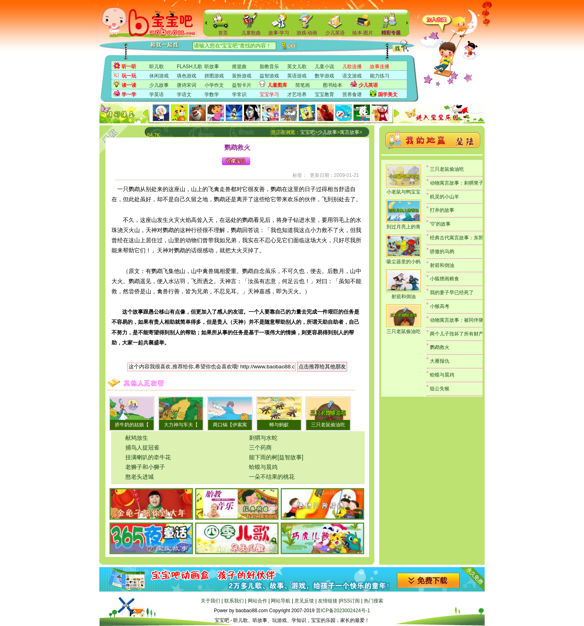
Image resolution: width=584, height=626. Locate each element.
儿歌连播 (352, 66)
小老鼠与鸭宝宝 (403, 192)
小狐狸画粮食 (444, 279)
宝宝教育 (324, 94)
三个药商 (260, 447)
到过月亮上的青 (403, 227)
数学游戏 (324, 76)
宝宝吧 (307, 132)
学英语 (156, 94)
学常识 (239, 94)
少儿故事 (159, 85)
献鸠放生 (136, 438)
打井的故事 (442, 210)
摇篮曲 (239, 66)
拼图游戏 (214, 76)
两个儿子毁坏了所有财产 (456, 334)
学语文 (184, 94)
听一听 (129, 66)
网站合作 (257, 601)
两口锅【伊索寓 (230, 425)
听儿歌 (156, 66)
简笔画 (302, 85)
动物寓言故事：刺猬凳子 (456, 183)
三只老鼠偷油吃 (328, 425)
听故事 (211, 66)
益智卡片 (241, 85)
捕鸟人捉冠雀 (142, 447)
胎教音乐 (269, 66)
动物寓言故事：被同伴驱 (456, 320)
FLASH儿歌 (189, 66)
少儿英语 (335, 33)
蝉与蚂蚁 (279, 425)
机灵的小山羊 (444, 197)
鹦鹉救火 (439, 347)
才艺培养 (297, 94)
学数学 (211, 94)
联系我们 (234, 601)
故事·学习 (278, 33)
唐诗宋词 (186, 85)
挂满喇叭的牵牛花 (148, 457)
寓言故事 (349, 132)
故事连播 (379, 66)
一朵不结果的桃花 (271, 476)
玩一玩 (129, 76)
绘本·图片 (362, 33)
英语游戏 (297, 76)
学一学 (129, 94)
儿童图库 (277, 85)
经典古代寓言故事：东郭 (456, 238)
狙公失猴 (439, 389)
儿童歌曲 (251, 33)
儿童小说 (324, 66)
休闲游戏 (159, 76)
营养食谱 (352, 94)
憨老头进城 (139, 476)
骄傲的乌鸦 (442, 251)
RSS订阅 (350, 601)
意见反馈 (304, 601)
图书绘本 (332, 85)
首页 (223, 33)
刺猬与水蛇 (263, 438)
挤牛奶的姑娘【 (132, 425)
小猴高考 (439, 306)
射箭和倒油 (403, 296)
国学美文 (387, 94)
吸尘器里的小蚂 (403, 262)
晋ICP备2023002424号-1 (343, 610)
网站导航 (280, 601)
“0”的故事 (440, 224)
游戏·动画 (306, 33)
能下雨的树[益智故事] (276, 457)
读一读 (129, 85)
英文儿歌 (297, 66)
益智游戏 (269, 76)
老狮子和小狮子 (145, 467)
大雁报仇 (439, 361)
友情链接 (327, 601)
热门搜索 (373, 601)
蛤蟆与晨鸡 (263, 467)
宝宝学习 (269, 94)
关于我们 (210, 601)
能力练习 (379, 76)
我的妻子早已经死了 (452, 292)
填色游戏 (186, 76)
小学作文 (214, 85)
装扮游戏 (241, 76)
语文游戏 (352, 76)
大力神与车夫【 (181, 425)
